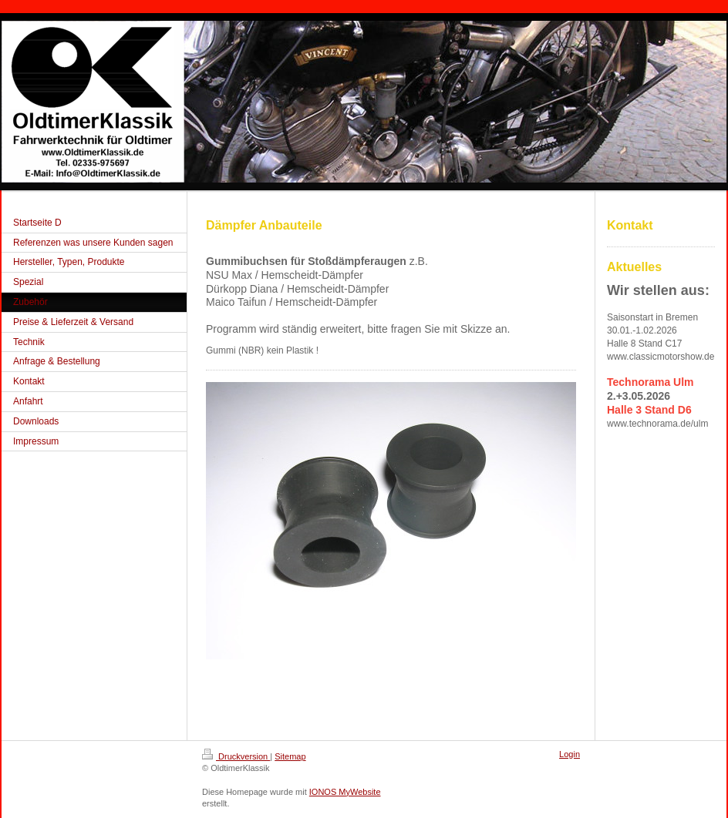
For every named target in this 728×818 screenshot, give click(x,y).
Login (569, 754)
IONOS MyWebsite (345, 791)
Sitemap (290, 756)
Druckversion (236, 756)
